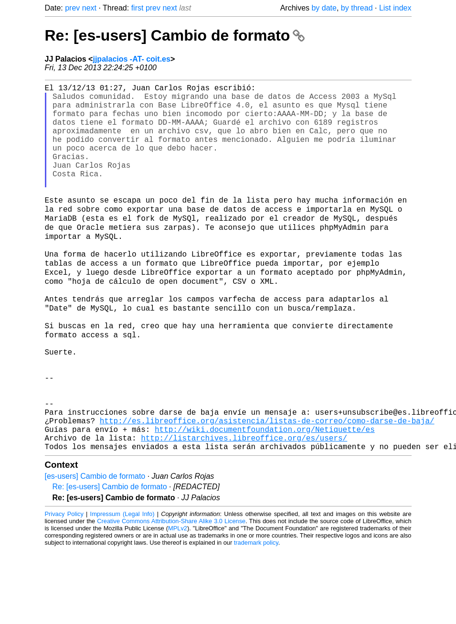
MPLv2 (177, 602)
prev (72, 8)
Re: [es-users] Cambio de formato (175, 35)
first (137, 8)
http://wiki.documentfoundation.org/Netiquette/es (265, 499)
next (89, 8)
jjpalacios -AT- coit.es (131, 59)
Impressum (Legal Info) (122, 588)
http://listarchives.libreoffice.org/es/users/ (244, 510)
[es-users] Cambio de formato (95, 550)
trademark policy (256, 616)
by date (323, 8)
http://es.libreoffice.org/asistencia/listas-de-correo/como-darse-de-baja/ (267, 489)
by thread (357, 8)
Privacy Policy (64, 588)
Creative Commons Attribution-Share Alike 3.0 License (171, 595)
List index (395, 8)
